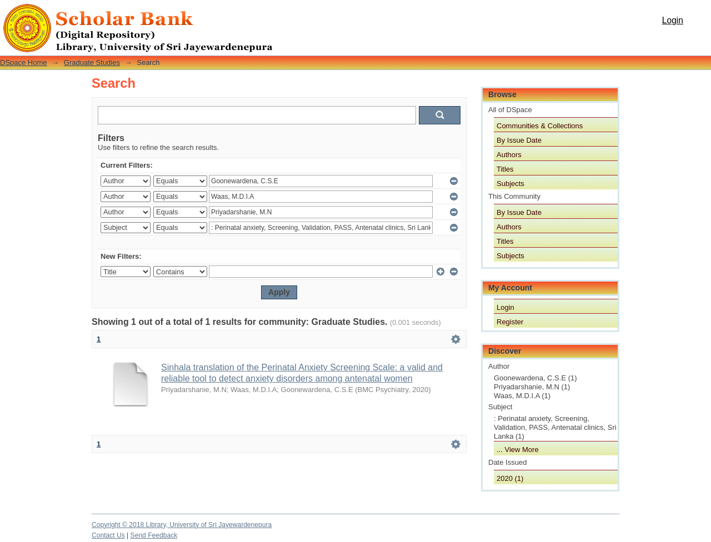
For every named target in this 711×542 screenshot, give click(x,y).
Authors (509, 154)
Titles (505, 169)
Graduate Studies (92, 62)
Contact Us (108, 535)
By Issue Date (519, 140)
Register (510, 322)
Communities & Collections (540, 126)
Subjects (510, 183)
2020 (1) (510, 478)
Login (672, 20)
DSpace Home (23, 62)
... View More (518, 449)
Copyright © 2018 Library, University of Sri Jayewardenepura (182, 525)
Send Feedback (154, 535)
